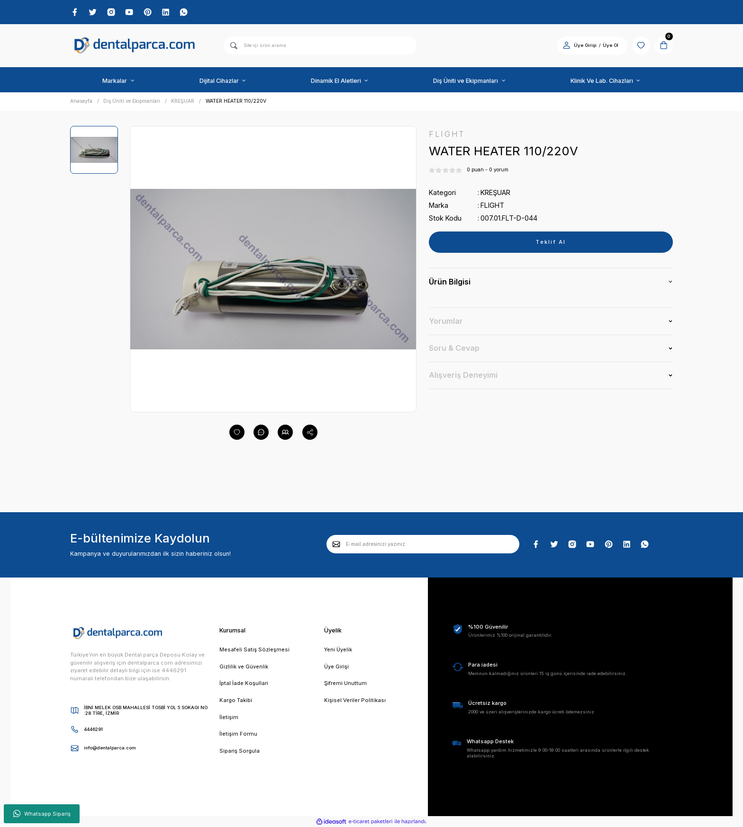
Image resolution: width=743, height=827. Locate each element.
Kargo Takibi (235, 700)
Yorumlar (446, 321)
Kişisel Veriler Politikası (355, 700)
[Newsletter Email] (422, 544)
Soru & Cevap (454, 348)
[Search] (320, 45)
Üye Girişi (336, 666)
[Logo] (134, 45)
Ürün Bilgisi (450, 281)
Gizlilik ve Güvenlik (243, 666)
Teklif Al (550, 242)
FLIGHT (492, 205)
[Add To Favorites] (237, 432)
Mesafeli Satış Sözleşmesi (254, 649)
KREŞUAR (495, 192)
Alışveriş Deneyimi (463, 375)
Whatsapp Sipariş (42, 813)
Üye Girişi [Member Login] (585, 45)
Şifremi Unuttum (345, 683)
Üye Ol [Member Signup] (610, 45)
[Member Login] (566, 45)
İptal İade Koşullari (243, 683)
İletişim (228, 717)
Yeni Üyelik (338, 649)
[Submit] (336, 544)
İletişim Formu (238, 733)
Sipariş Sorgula (239, 750)
